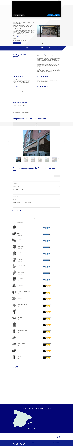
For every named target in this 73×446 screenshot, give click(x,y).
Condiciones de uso (42, 432)
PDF (40, 99)
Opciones (34, 34)
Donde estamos (33, 432)
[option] (36, 129)
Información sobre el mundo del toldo (56, 434)
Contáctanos (33, 431)
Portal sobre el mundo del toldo (55, 432)
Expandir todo (57, 162)
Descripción (27, 34)
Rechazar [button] (50, 15)
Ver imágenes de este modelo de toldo (48, 29)
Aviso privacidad (48, 432)
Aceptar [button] (57, 15)
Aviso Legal (48, 431)
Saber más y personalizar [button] (19, 15)
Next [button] (64, 129)
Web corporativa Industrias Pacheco (56, 436)
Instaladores (57, 34)
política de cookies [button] (17, 6)
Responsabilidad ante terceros (48, 435)
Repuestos (42, 34)
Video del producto (49, 34)
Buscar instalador (16, 29)
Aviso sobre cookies (49, 433)
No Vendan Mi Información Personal (49, 9)
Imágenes (36, 110)
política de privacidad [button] (26, 11)
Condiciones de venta (41, 431)
